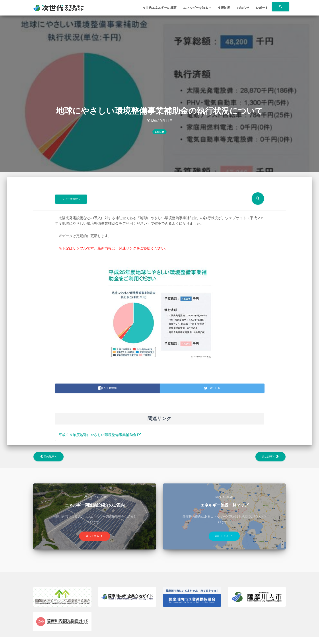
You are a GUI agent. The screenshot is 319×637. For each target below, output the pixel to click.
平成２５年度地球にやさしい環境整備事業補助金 (99, 435)
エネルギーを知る (197, 8)
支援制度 (224, 8)
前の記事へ (48, 457)
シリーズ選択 (71, 199)
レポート (262, 8)
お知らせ (243, 8)
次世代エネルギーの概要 (159, 8)
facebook (107, 388)
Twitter (212, 388)
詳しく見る (94, 536)
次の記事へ (270, 457)
